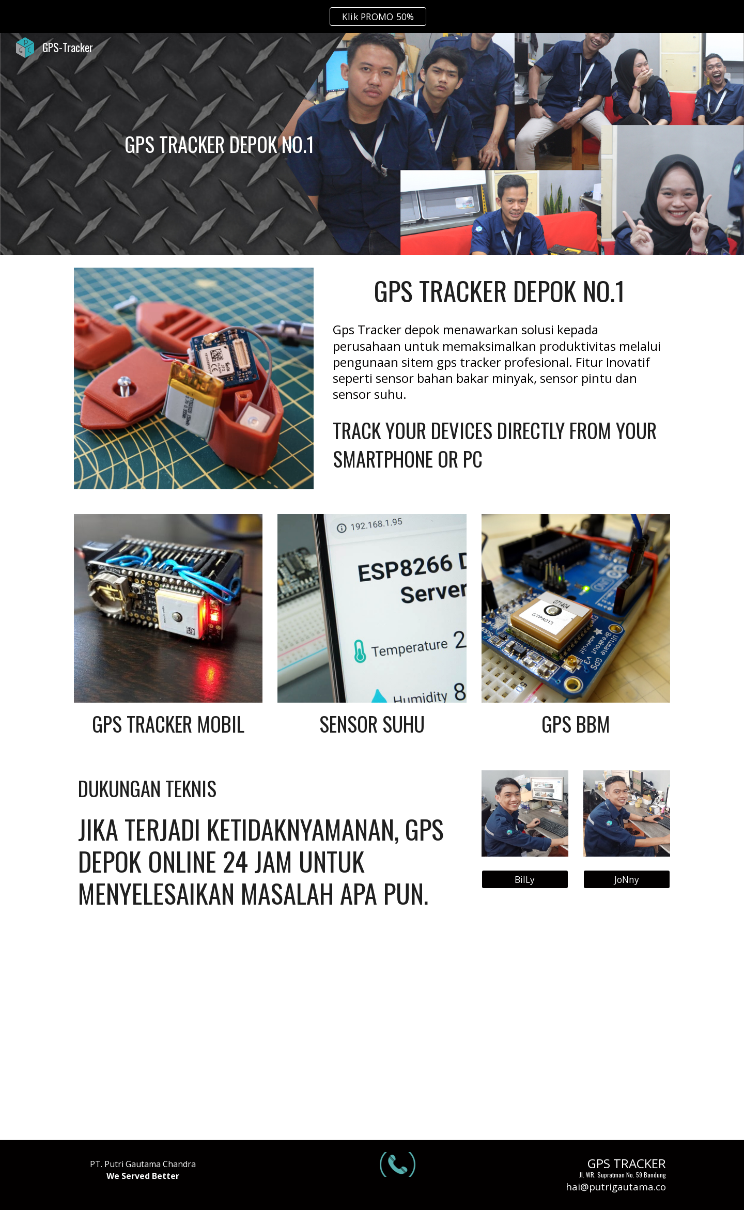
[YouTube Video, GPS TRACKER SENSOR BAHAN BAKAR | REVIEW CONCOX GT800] (576, 1032)
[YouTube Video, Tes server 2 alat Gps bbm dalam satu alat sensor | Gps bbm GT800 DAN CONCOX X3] (168, 1032)
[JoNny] (627, 879)
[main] (219, 144)
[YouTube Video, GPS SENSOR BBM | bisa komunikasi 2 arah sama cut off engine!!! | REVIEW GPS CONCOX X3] (371, 1032)
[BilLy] (525, 879)
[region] (372, 16)
